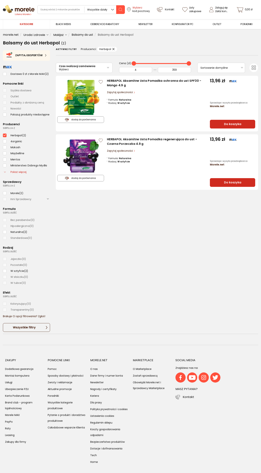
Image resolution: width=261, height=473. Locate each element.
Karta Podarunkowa (17, 396)
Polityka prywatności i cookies (109, 409)
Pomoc (52, 369)
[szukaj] (120, 9)
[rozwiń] (48, 198)
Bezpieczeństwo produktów (107, 442)
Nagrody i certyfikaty (103, 389)
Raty (8, 428)
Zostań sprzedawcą (145, 375)
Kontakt (188, 397)
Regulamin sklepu (101, 422)
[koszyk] (245, 9)
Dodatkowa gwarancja (19, 369)
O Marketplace (142, 369)
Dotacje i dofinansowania (106, 448)
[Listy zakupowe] (192, 9)
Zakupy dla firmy (15, 442)
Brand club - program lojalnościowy (18, 405)
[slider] (134, 63)
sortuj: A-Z (9, 128)
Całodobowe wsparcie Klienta (66, 427)
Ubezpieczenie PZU (17, 389)
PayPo (9, 422)
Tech (93, 455)
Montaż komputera (17, 375)
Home (94, 462)
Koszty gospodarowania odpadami (105, 432)
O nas (94, 369)
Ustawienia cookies (102, 416)
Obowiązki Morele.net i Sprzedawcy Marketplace (149, 385)
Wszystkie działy (97, 9)
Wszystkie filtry (24, 327)
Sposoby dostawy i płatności (65, 375)
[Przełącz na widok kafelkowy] (253, 67)
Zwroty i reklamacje (60, 382)
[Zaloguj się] (219, 9)
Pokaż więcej (15, 172)
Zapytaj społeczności (120, 92)
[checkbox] (26, 74)
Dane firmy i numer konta (106, 375)
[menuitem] (63, 24)
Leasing (9, 435)
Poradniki (53, 396)
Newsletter (97, 382)
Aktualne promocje (60, 389)
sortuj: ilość (10, 212)
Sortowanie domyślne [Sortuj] (214, 68)
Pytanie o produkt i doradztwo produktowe (66, 418)
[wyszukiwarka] (81, 9)
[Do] (174, 70)
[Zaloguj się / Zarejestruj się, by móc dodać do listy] (101, 82)
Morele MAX (12, 415)
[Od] (135, 70)
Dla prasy (96, 402)
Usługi (8, 382)
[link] (63, 24)
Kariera (94, 396)
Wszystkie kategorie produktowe (60, 405)
